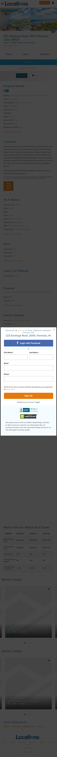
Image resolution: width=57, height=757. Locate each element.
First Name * (9, 352)
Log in (21, 330)
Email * (6, 363)
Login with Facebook (28, 343)
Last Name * (34, 352)
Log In (38, 402)
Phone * (7, 374)
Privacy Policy (10, 389)
